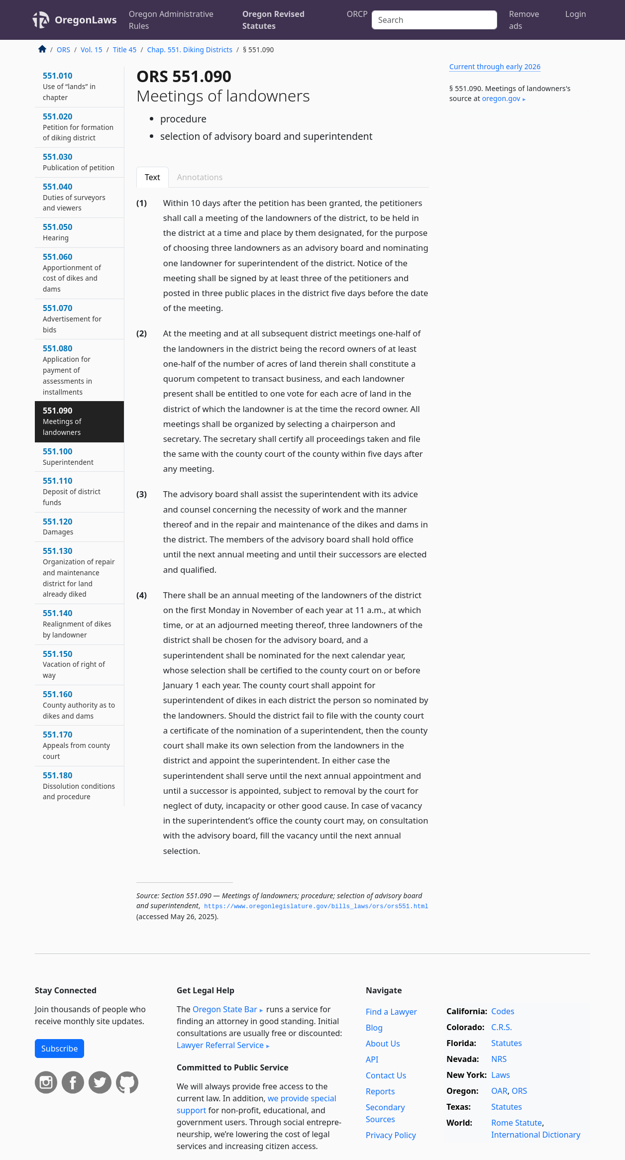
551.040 (74, 197)
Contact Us (386, 1075)
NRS (499, 1059)
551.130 (79, 572)
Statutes (506, 1043)
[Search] (434, 19)
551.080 (67, 369)
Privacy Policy (391, 1135)
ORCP (357, 13)
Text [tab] (152, 177)
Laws (500, 1074)
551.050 (57, 231)
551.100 (68, 456)
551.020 (78, 127)
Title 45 (125, 49)
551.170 (76, 745)
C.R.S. (501, 1027)
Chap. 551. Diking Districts (189, 49)
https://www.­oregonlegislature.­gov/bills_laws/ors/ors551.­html (316, 906)
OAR (499, 1090)
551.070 (72, 318)
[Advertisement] (515, 275)
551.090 (62, 421)
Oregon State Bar (225, 1009)
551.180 (79, 786)
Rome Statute (516, 1122)
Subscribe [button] (59, 1048)
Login (575, 13)
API (372, 1059)
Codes (502, 1011)
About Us (383, 1043)
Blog (374, 1027)
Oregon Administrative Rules (171, 19)
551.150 (74, 664)
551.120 (58, 526)
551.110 (72, 491)
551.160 (79, 705)
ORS (63, 49)
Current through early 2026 (494, 66)
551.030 (78, 161)
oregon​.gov (501, 98)
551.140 (77, 623)
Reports (380, 1091)
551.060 (72, 272)
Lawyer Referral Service (220, 1045)
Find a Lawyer (391, 1011)
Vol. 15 (91, 49)
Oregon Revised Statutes (273, 19)
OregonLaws (86, 19)
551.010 (69, 86)
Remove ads (524, 19)
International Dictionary (535, 1134)
